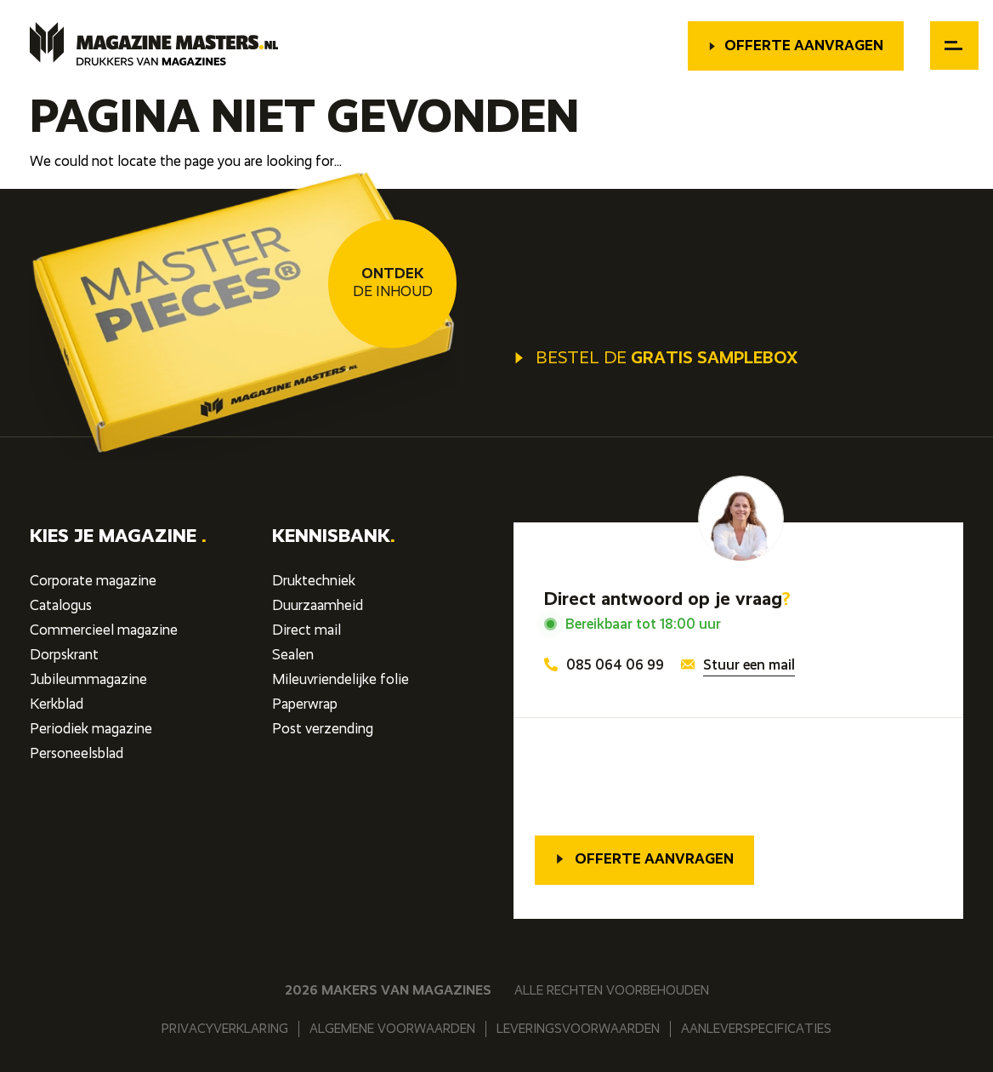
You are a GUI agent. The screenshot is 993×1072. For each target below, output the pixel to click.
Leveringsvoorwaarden (578, 1029)
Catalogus (61, 606)
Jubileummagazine (88, 680)
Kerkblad (56, 705)
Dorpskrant (64, 655)
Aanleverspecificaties (756, 1029)
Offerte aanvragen (795, 46)
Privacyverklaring (225, 1029)
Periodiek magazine (91, 729)
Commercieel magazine (104, 631)
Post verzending (322, 729)
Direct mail (306, 631)
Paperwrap (305, 705)
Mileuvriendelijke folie (340, 680)
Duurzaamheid (317, 606)
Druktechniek (313, 581)
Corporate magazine (93, 581)
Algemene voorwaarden (392, 1029)
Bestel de (655, 359)
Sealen (293, 655)
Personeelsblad (76, 754)
